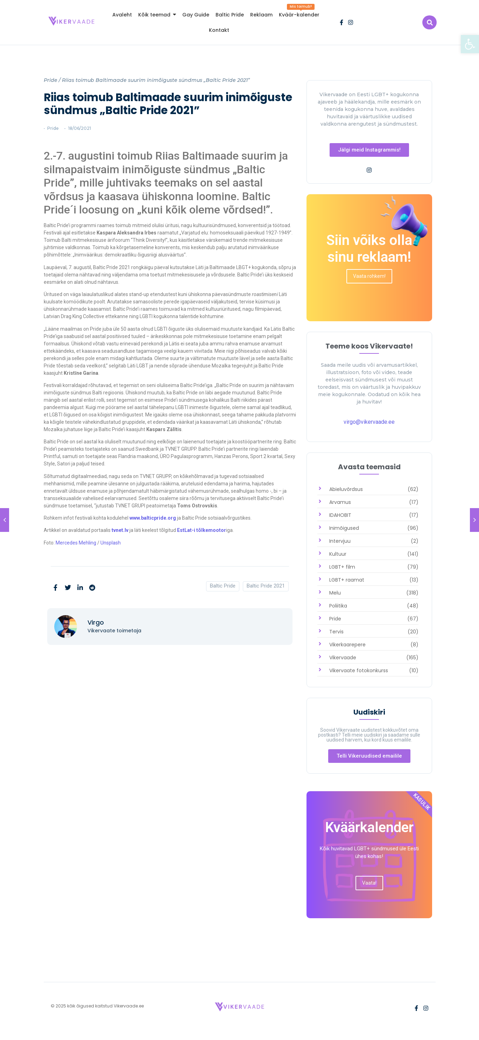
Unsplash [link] (110, 543)
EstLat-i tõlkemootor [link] (201, 530)
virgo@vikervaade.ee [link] (369, 422)
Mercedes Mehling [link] (76, 543)
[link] (470, 44)
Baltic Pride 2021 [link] (266, 586)
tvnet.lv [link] (120, 530)
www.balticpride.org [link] (152, 518)
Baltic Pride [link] (222, 586)
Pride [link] (50, 80)
